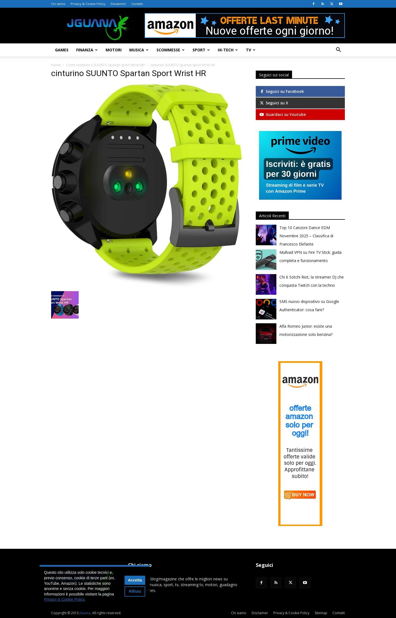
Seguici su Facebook (281, 91)
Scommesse (170, 49)
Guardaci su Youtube (282, 114)
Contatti (137, 4)
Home (56, 65)
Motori (114, 49)
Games (61, 49)
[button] (338, 50)
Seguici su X (273, 102)
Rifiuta (135, 591)
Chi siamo (58, 4)
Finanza (87, 49)
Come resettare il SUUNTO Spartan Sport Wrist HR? (105, 65)
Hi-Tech (228, 49)
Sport (201, 49)
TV (250, 49)
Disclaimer (118, 4)
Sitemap (321, 613)
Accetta (135, 580)
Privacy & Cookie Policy (88, 4)
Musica (138, 49)
